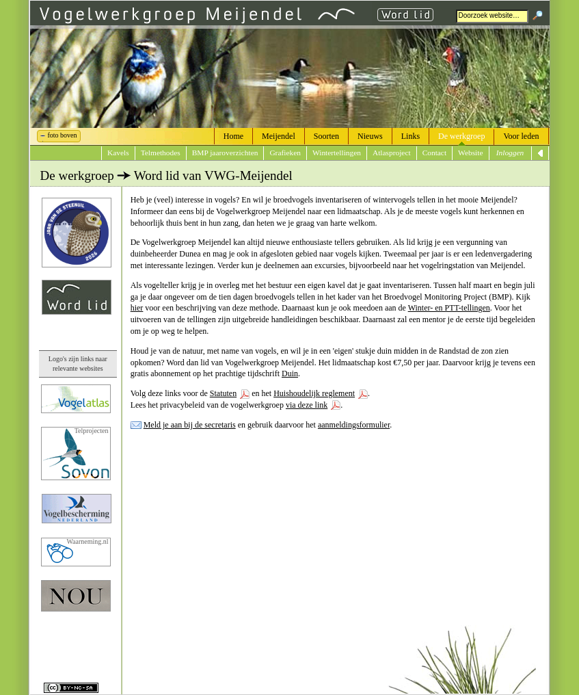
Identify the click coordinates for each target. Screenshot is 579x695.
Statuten (223, 393)
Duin (290, 373)
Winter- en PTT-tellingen (449, 308)
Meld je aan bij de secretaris (190, 425)
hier (137, 308)
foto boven (62, 135)
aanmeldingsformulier (354, 425)
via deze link (306, 405)
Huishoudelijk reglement (314, 393)
